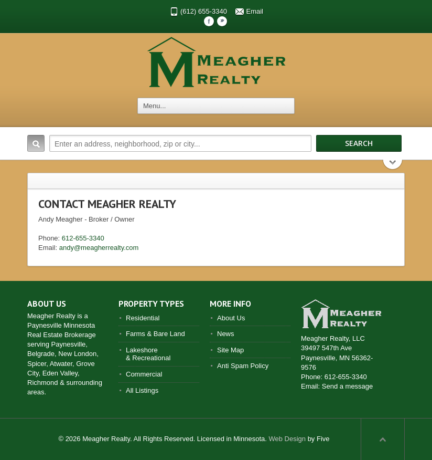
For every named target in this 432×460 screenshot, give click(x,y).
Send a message (347, 386)
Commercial (144, 374)
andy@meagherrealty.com (99, 248)
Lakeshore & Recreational (148, 354)
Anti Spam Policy (242, 366)
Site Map (230, 350)
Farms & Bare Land (155, 334)
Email (255, 11)
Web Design (287, 439)
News (225, 334)
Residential (142, 318)
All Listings (142, 390)
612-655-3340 (83, 238)
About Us (231, 318)
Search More (393, 166)
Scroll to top (383, 439)
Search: (36, 143)
